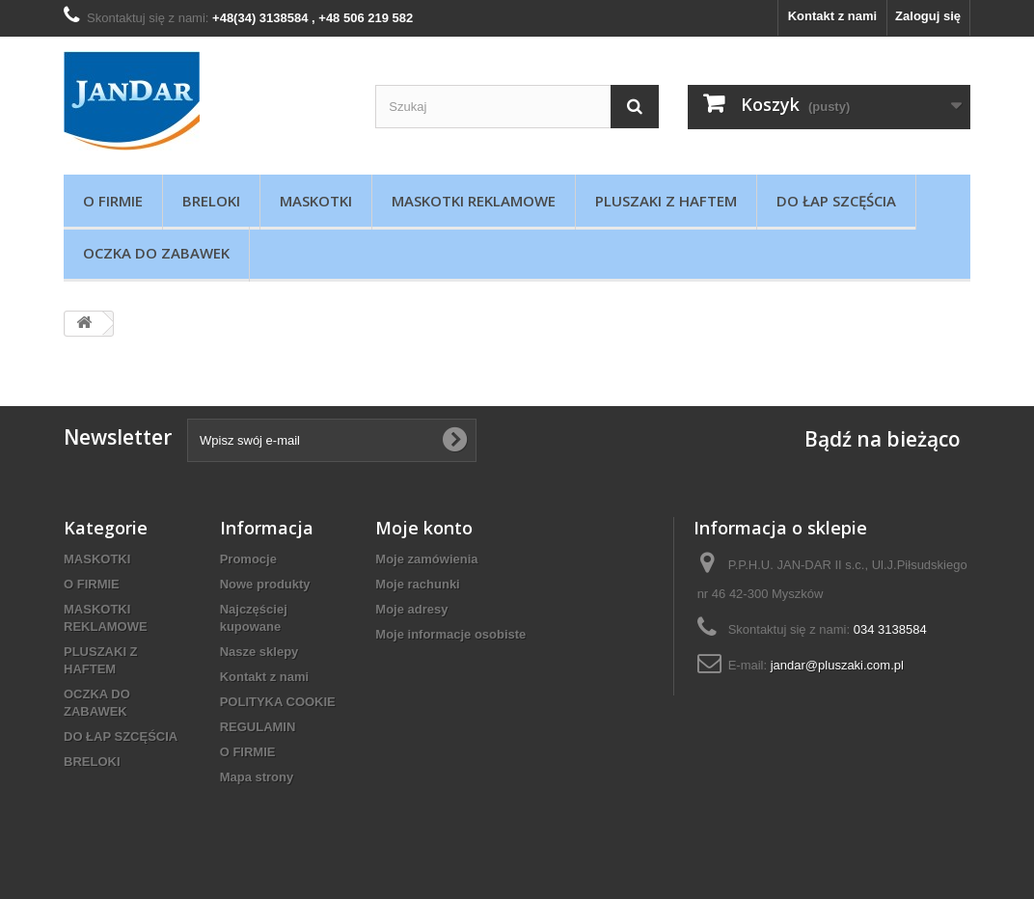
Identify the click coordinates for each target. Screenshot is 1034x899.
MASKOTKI (316, 200)
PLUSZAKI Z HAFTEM (666, 200)
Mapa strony (257, 777)
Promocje (248, 559)
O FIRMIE (113, 200)
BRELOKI (211, 200)
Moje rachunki (417, 584)
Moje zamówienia (426, 559)
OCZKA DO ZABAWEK (156, 252)
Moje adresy (411, 609)
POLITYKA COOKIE (278, 702)
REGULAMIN (258, 727)
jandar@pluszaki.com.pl (837, 665)
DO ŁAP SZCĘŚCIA (836, 200)
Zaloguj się (928, 16)
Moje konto (424, 527)
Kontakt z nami (832, 16)
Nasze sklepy (259, 651)
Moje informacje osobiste (450, 634)
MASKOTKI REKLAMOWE (474, 200)
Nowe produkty (265, 584)
